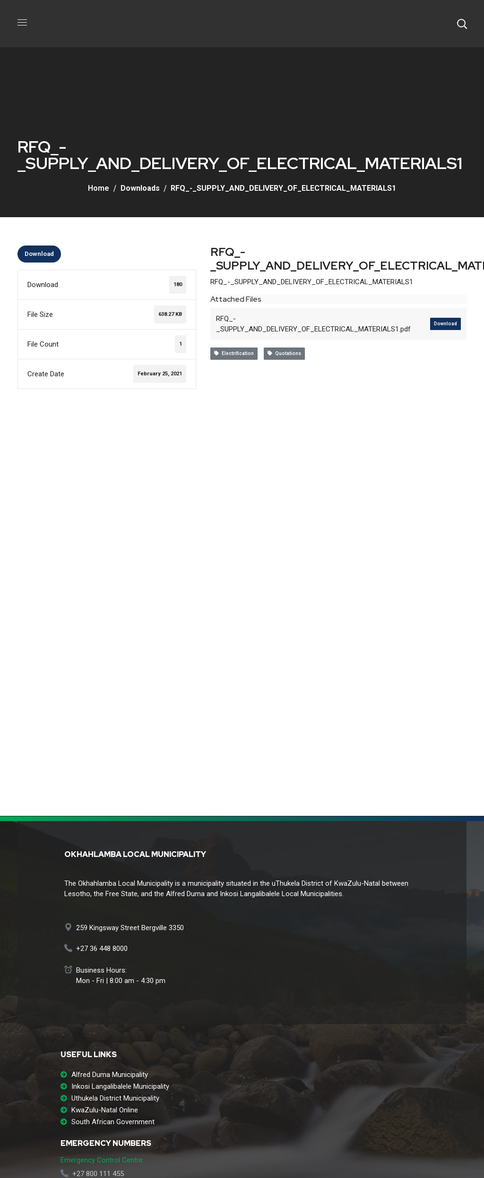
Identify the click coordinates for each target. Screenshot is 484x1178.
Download (39, 253)
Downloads (140, 188)
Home (98, 188)
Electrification (234, 353)
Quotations (284, 353)
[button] (462, 23)
